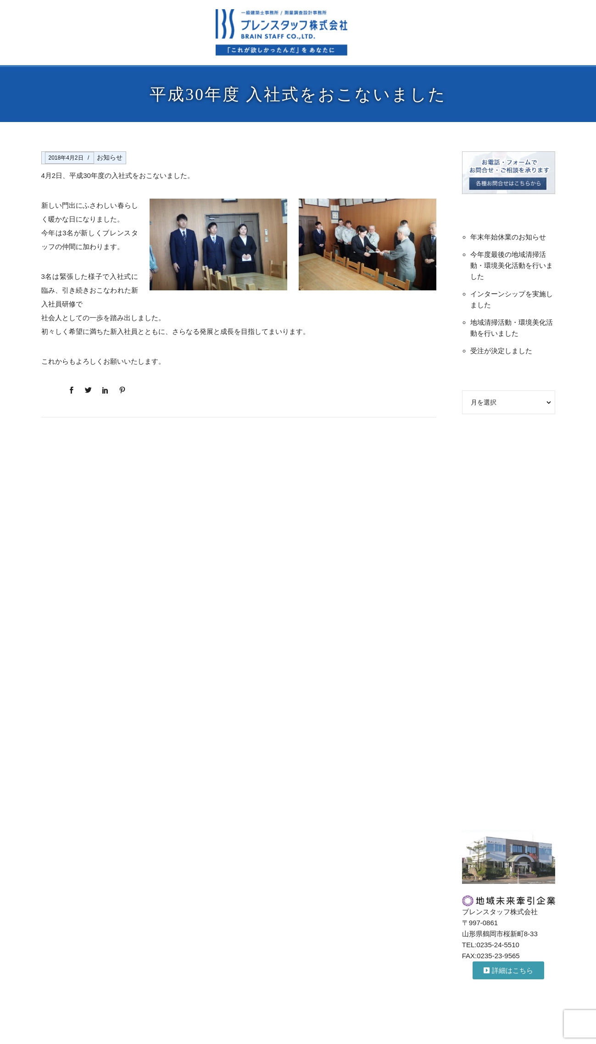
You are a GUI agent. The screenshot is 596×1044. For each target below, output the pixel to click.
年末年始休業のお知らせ (508, 237)
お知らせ (110, 157)
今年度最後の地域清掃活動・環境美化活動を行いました (511, 265)
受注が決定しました (501, 351)
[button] (508, 970)
